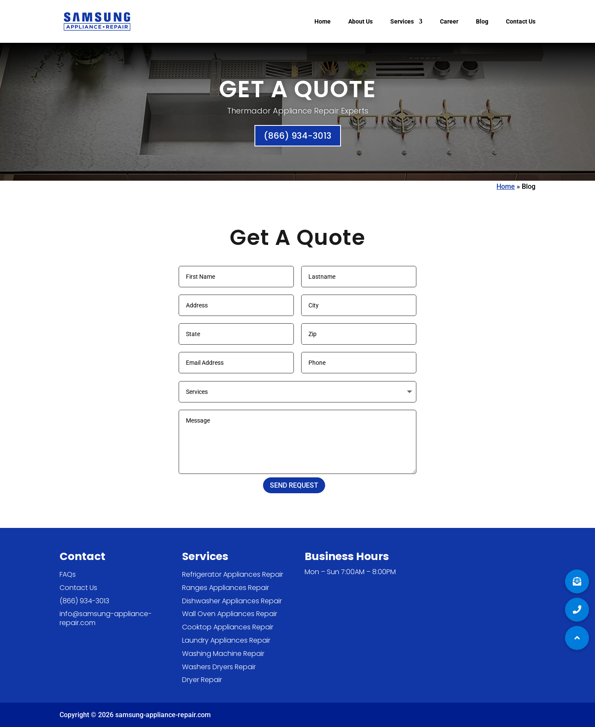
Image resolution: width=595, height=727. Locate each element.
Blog (482, 21)
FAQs (68, 574)
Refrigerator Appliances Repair (232, 574)
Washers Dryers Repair (219, 667)
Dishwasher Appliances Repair (232, 601)
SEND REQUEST (294, 485)
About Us (360, 21)
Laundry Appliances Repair (226, 640)
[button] (577, 638)
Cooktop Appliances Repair (227, 627)
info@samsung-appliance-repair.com (106, 618)
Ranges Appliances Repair (225, 588)
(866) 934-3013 (298, 136)
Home (322, 21)
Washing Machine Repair (223, 653)
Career (449, 21)
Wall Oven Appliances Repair (229, 614)
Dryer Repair (202, 680)
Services (402, 21)
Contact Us (520, 21)
